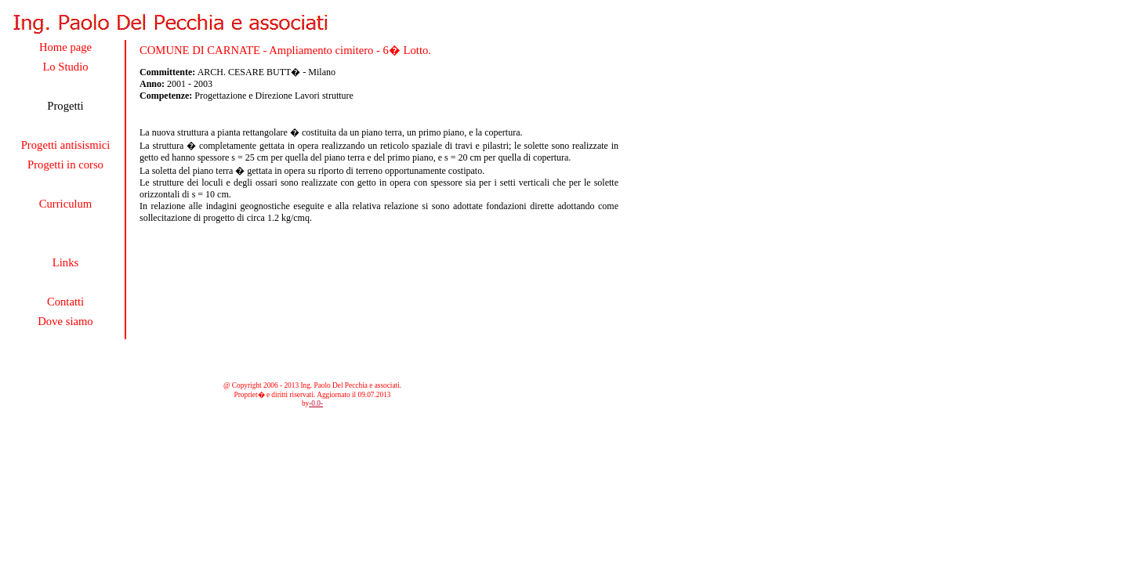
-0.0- (316, 403)
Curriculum (65, 203)
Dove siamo (65, 321)
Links (65, 262)
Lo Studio (65, 66)
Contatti (65, 301)
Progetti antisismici (66, 145)
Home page (65, 47)
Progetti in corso (65, 164)
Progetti (65, 105)
